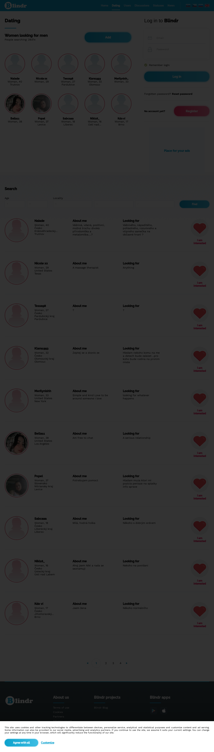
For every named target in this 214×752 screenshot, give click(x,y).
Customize (47, 742)
